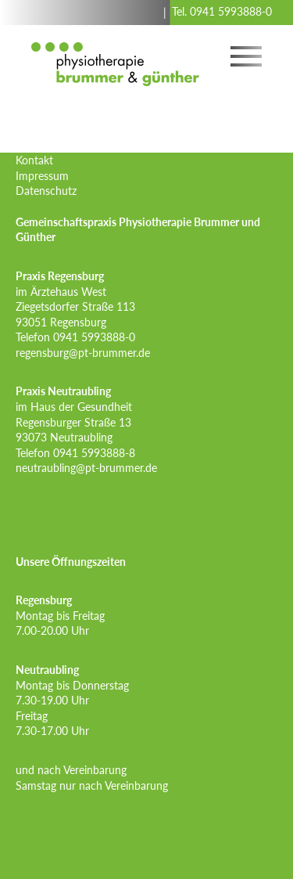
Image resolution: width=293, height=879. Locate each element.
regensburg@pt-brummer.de (83, 352)
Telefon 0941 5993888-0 (75, 337)
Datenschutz (46, 190)
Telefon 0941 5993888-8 (75, 452)
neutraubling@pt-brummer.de (86, 467)
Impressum (42, 175)
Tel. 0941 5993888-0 (222, 11)
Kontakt (34, 160)
